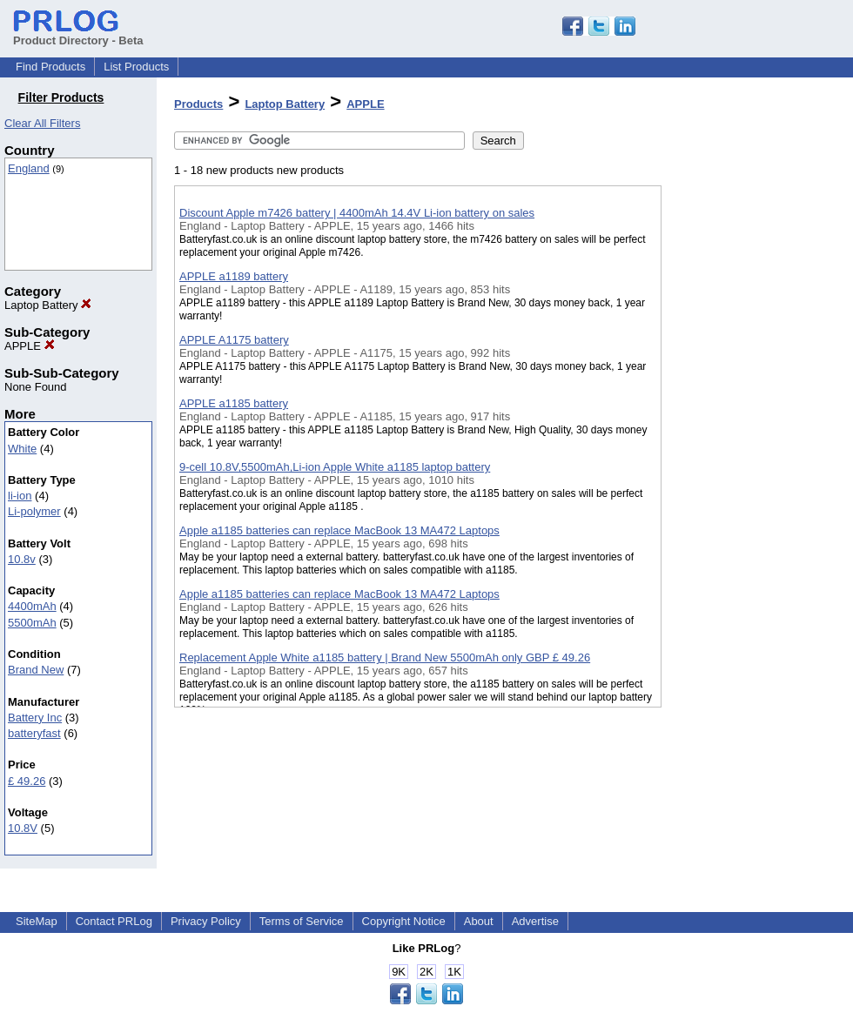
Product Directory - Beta (78, 34)
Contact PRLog (114, 921)
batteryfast (34, 733)
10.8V (22, 828)
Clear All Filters (42, 123)
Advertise (535, 921)
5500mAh (32, 622)
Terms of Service (301, 921)
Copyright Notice (404, 921)
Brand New (36, 669)
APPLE (29, 345)
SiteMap (36, 921)
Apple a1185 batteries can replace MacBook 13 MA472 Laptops (339, 530)
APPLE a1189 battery (233, 276)
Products (198, 104)
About (479, 921)
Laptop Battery (47, 305)
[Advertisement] (748, 452)
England (29, 168)
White (22, 448)
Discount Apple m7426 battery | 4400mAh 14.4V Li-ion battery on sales (356, 212)
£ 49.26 (26, 781)
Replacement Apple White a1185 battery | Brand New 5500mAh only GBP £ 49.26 (384, 657)
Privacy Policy (206, 921)
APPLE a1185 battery (233, 403)
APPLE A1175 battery (234, 339)
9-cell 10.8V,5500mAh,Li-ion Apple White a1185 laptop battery (334, 466)
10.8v (22, 559)
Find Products (50, 66)
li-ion (19, 495)
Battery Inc (35, 717)
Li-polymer (34, 511)
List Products (136, 66)
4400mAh (32, 606)
